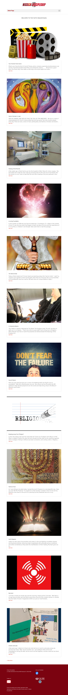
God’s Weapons (12, 539)
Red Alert (11, 593)
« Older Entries (9, 660)
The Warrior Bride (13, 273)
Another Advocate (13, 645)
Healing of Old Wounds (14, 169)
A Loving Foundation (14, 221)
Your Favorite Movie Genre (15, 64)
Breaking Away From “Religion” (16, 434)
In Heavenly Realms (13, 326)
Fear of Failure (12, 380)
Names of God (12, 487)
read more (10, 70)
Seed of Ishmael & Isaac (15, 116)
